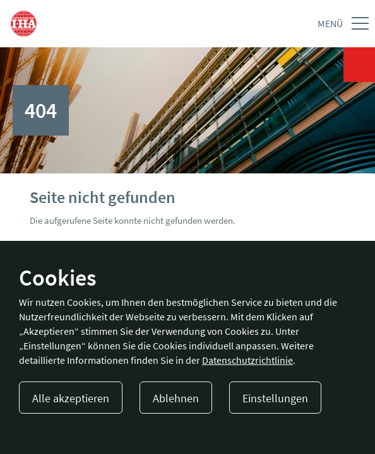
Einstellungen (275, 398)
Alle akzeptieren (70, 398)
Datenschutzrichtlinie (247, 360)
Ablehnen (176, 398)
